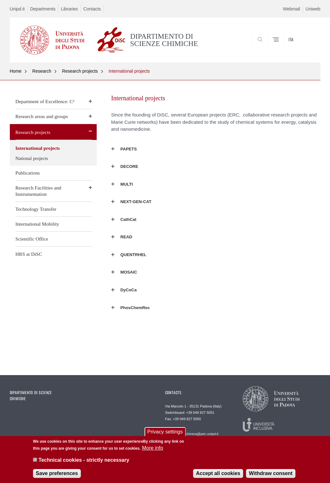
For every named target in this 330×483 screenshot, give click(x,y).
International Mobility (37, 224)
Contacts (92, 8)
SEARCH (294, 47)
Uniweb (313, 8)
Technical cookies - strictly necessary (84, 461)
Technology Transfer (36, 209)
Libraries (69, 8)
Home (16, 71)
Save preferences (57, 474)
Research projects (80, 71)
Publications (28, 172)
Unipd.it (17, 8)
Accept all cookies (218, 474)
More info (152, 449)
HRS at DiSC (29, 254)
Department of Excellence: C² (45, 101)
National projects (32, 158)
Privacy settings (165, 432)
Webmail (291, 8)
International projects (129, 71)
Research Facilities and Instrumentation (38, 191)
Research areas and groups (42, 116)
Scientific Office (32, 239)
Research (41, 71)
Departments (42, 8)
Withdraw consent (271, 474)
